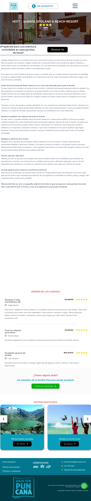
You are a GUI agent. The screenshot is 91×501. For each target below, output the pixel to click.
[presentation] (3, 419)
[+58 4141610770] (34, 6)
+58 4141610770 (45, 6)
